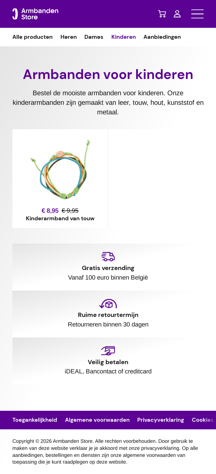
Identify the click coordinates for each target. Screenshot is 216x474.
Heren (68, 37)
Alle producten (32, 37)
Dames (94, 37)
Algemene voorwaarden (97, 420)
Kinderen (123, 37)
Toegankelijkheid (34, 420)
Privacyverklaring (160, 420)
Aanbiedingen (162, 37)
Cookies (203, 420)
